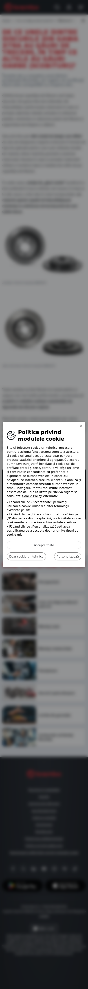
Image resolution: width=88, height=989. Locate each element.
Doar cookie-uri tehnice (26, 556)
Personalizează (68, 556)
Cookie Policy (32, 496)
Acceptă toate (44, 545)
